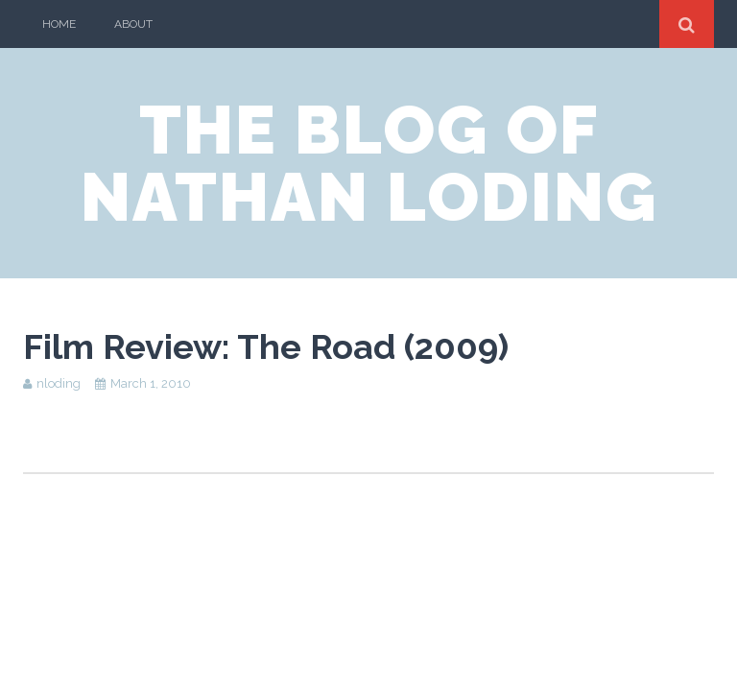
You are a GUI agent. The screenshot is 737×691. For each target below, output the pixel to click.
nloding (58, 383)
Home (59, 24)
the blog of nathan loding (369, 163)
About (133, 24)
